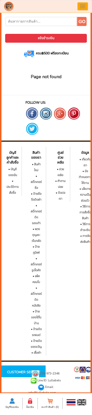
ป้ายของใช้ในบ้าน (36, 317)
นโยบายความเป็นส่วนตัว (85, 195)
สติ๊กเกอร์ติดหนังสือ (36, 300)
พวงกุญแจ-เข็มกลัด (36, 235)
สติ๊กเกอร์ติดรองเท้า (36, 217)
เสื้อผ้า (37, 353)
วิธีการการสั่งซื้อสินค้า (85, 212)
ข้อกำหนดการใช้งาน (85, 177)
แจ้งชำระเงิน (46, 38)
